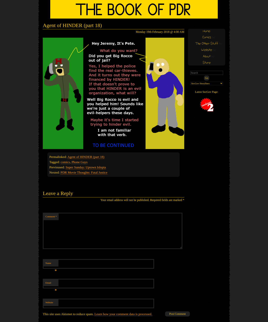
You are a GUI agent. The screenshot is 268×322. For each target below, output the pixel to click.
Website (49, 302)
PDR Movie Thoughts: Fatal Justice (83, 172)
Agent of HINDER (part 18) (85, 157)
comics (65, 162)
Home (206, 31)
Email (51, 283)
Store (207, 63)
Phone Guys (79, 162)
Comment (51, 216)
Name (51, 264)
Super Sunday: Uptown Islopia (86, 167)
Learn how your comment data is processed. (123, 314)
